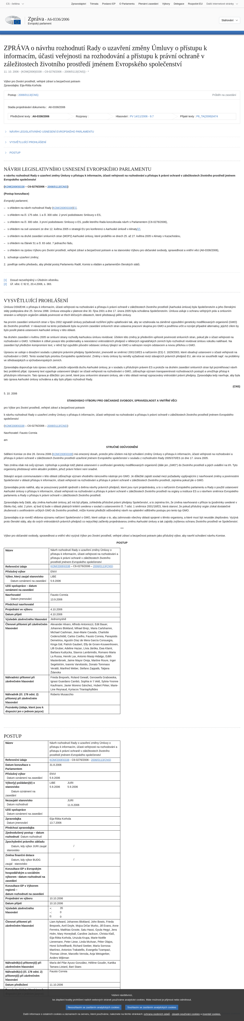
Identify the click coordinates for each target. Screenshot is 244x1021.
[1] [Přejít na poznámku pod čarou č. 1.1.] (75, 207)
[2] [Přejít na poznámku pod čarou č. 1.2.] (138, 229)
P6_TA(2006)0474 (207, 116)
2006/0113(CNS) (28, 94)
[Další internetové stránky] (222, 4)
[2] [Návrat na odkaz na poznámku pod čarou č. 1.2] (5, 284)
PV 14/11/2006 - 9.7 (142, 116)
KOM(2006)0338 (15, 186)
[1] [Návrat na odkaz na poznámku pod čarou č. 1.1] (5, 280)
